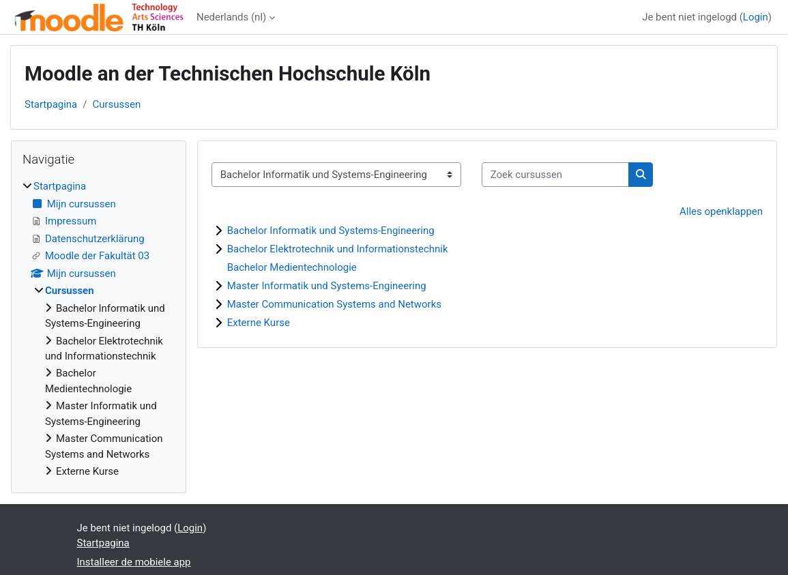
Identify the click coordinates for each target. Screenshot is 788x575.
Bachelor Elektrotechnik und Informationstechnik (337, 249)
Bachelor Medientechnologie (292, 267)
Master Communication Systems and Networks (334, 304)
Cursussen (116, 104)
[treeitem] (99, 329)
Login (755, 17)
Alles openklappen (721, 211)
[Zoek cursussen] (555, 174)
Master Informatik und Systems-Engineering (326, 286)
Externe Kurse (258, 322)
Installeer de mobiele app (134, 562)
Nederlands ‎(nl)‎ (231, 17)
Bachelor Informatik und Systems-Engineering (331, 230)
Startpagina (51, 104)
